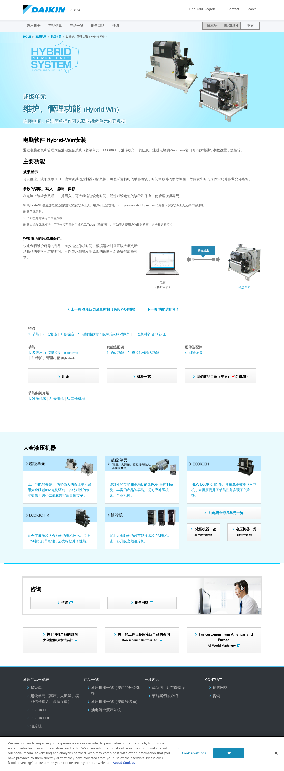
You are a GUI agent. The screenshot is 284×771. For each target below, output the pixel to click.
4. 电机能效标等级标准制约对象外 (104, 334)
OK (229, 753)
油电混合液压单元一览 (226, 513)
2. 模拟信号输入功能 (143, 353)
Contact (233, 9)
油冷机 (34, 726)
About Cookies (124, 763)
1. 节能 (33, 334)
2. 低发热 (49, 334)
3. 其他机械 (76, 399)
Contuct (213, 679)
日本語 (212, 26)
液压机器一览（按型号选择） (114, 701)
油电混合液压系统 (104, 710)
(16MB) (222, 377)
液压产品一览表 (36, 679)
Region (202, 9)
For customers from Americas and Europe (225, 639)
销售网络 (98, 26)
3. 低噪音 (67, 334)
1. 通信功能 (115, 353)
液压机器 (34, 26)
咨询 (115, 26)
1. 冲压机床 (37, 399)
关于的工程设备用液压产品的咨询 (144, 637)
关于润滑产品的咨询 (60, 637)
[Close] (276, 753)
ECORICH (36, 710)
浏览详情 (195, 353)
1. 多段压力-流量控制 (54, 353)
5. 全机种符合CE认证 (149, 334)
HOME (27, 36)
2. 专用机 (56, 399)
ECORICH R (38, 718)
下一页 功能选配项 (161, 309)
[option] (142, 80)
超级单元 (56, 36)
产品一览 (76, 26)
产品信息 (55, 26)
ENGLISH (231, 26)
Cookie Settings (194, 753)
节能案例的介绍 (163, 696)
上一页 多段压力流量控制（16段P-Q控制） (104, 309)
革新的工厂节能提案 (166, 687)
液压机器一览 (204, 531)
